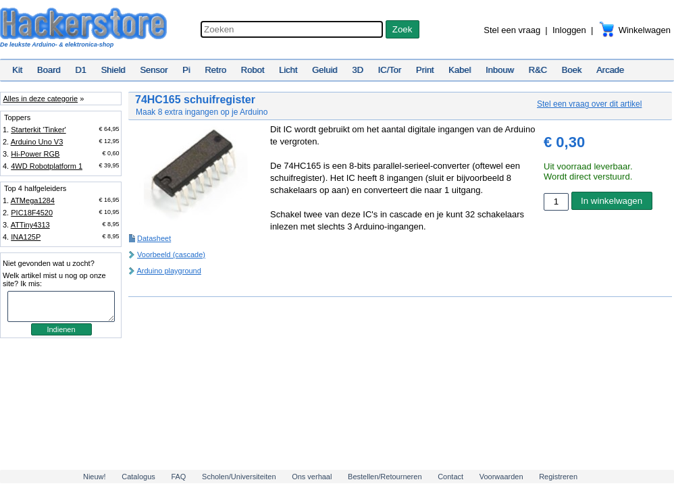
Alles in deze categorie (40, 98)
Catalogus (138, 477)
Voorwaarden (501, 477)
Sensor (153, 70)
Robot (253, 70)
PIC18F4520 (32, 213)
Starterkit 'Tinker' (38, 130)
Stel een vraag (512, 30)
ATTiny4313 (30, 225)
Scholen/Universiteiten (239, 477)
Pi (186, 70)
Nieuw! (94, 477)
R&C (538, 70)
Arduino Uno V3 (37, 142)
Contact (450, 477)
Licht (288, 70)
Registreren (558, 477)
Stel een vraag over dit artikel (589, 104)
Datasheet (154, 238)
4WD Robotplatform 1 (46, 166)
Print (425, 70)
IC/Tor (389, 70)
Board (49, 70)
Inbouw (500, 70)
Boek (572, 70)
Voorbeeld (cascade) (171, 254)
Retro (215, 70)
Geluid (325, 70)
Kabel (459, 70)
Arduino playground (168, 271)
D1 (80, 70)
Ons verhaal (312, 477)
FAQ (178, 477)
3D (357, 70)
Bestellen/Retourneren (384, 477)
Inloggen (569, 30)
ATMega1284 (33, 200)
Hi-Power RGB (35, 154)
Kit (17, 70)
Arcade (610, 70)
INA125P (26, 237)
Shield (113, 70)
